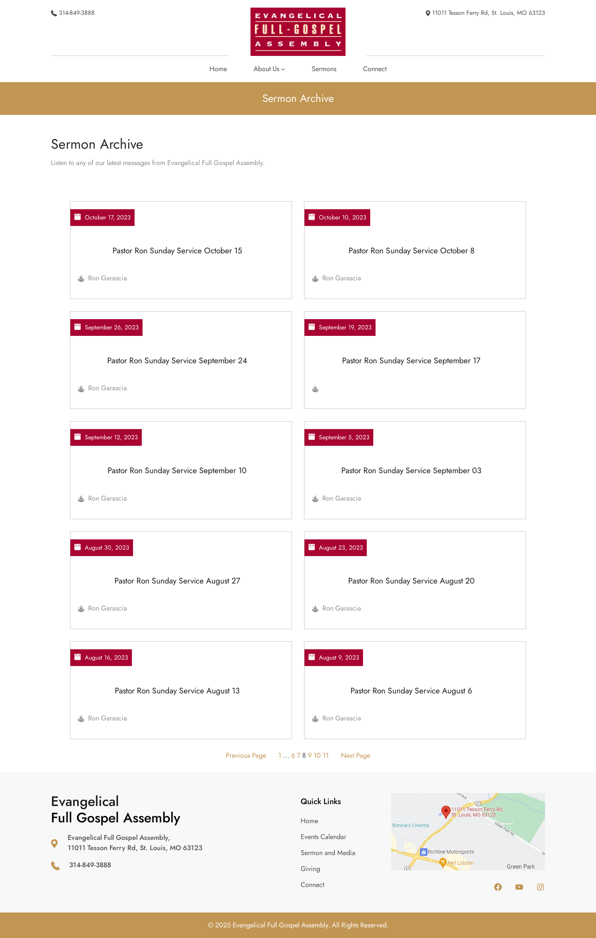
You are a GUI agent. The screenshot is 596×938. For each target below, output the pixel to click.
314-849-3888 (77, 12)
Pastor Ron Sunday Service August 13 (177, 690)
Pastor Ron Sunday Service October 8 (411, 250)
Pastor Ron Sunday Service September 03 (411, 470)
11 (326, 755)
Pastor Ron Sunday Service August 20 (411, 580)
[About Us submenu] (269, 69)
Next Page (355, 755)
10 (317, 755)
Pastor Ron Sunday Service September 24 (177, 360)
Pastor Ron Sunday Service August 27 (177, 580)
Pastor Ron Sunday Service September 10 (177, 470)
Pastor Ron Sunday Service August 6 (411, 690)
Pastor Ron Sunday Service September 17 (411, 360)
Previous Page (246, 755)
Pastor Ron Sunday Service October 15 (177, 250)
